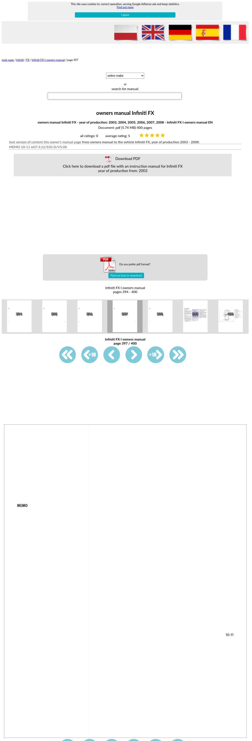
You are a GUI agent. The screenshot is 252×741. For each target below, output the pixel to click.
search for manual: (125, 89)
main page (8, 60)
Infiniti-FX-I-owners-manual (48, 60)
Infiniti (20, 60)
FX (27, 60)
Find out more (125, 7)
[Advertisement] (126, 215)
